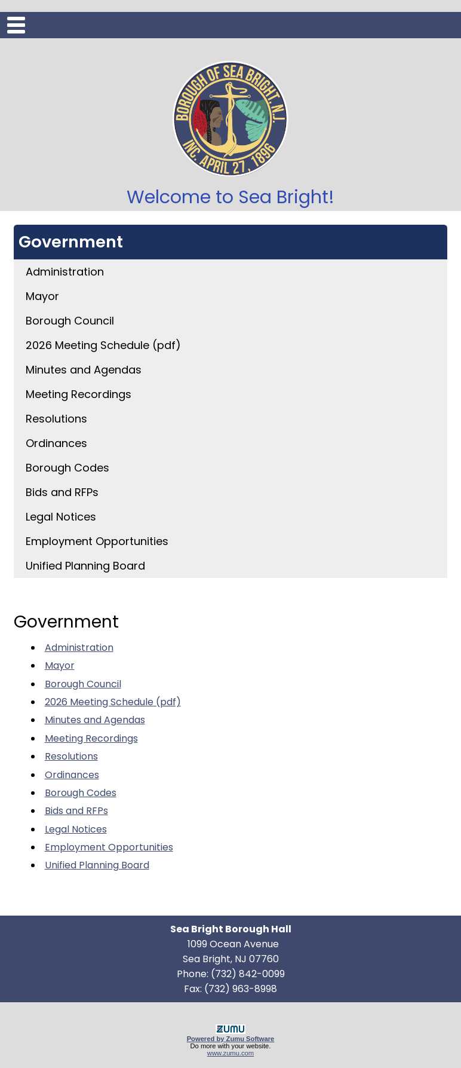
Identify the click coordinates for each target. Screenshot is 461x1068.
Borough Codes (67, 467)
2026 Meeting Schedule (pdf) (103, 345)
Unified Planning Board (85, 565)
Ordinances (56, 443)
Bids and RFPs (62, 492)
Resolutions (56, 418)
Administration (65, 271)
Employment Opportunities (97, 541)
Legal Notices (61, 516)
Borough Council (70, 320)
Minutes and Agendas (84, 369)
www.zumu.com (230, 1053)
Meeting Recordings (78, 394)
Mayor (42, 296)
